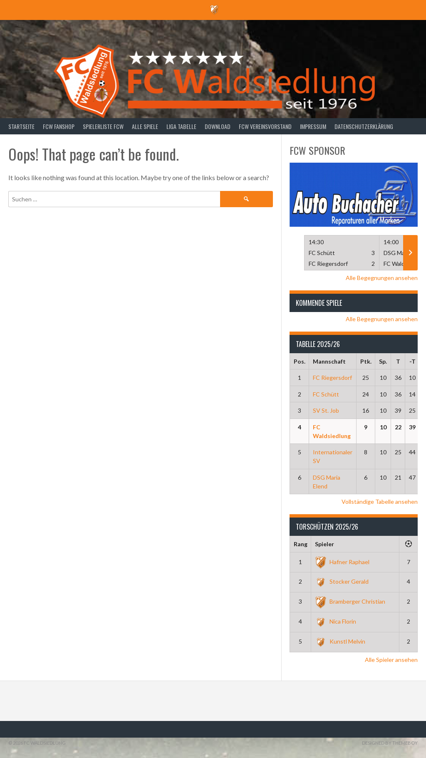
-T (412, 361)
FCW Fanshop (58, 126)
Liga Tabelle (181, 126)
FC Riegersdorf (332, 377)
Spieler (324, 543)
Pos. (299, 361)
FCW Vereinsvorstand (265, 126)
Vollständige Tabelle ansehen (380, 501)
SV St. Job (326, 410)
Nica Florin (335, 621)
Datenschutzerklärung (363, 126)
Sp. (383, 361)
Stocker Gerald (342, 581)
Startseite (21, 126)
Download (217, 126)
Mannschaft (329, 361)
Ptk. (366, 361)
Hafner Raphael (342, 561)
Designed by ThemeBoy (390, 743)
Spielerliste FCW (103, 126)
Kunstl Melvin (340, 641)
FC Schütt (326, 394)
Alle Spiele (145, 126)
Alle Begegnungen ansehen (382, 277)
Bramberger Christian (350, 601)
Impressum (313, 126)
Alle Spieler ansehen (391, 659)
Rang (300, 543)
